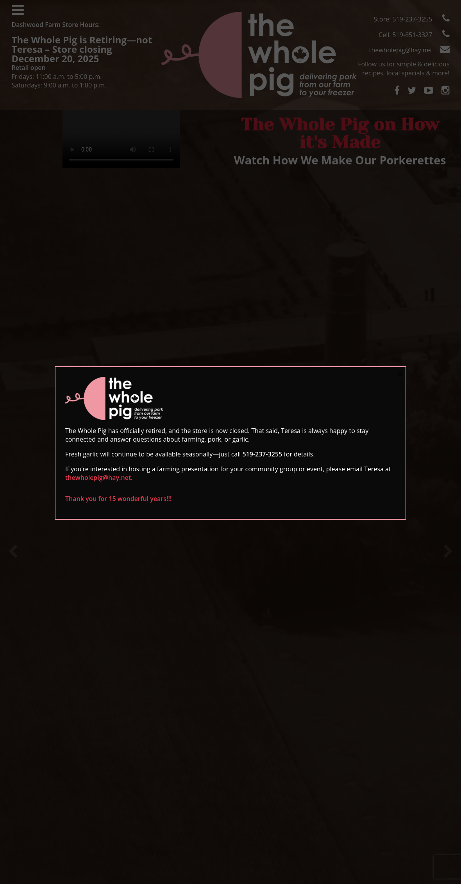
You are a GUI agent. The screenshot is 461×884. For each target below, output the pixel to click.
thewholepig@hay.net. (99, 477)
